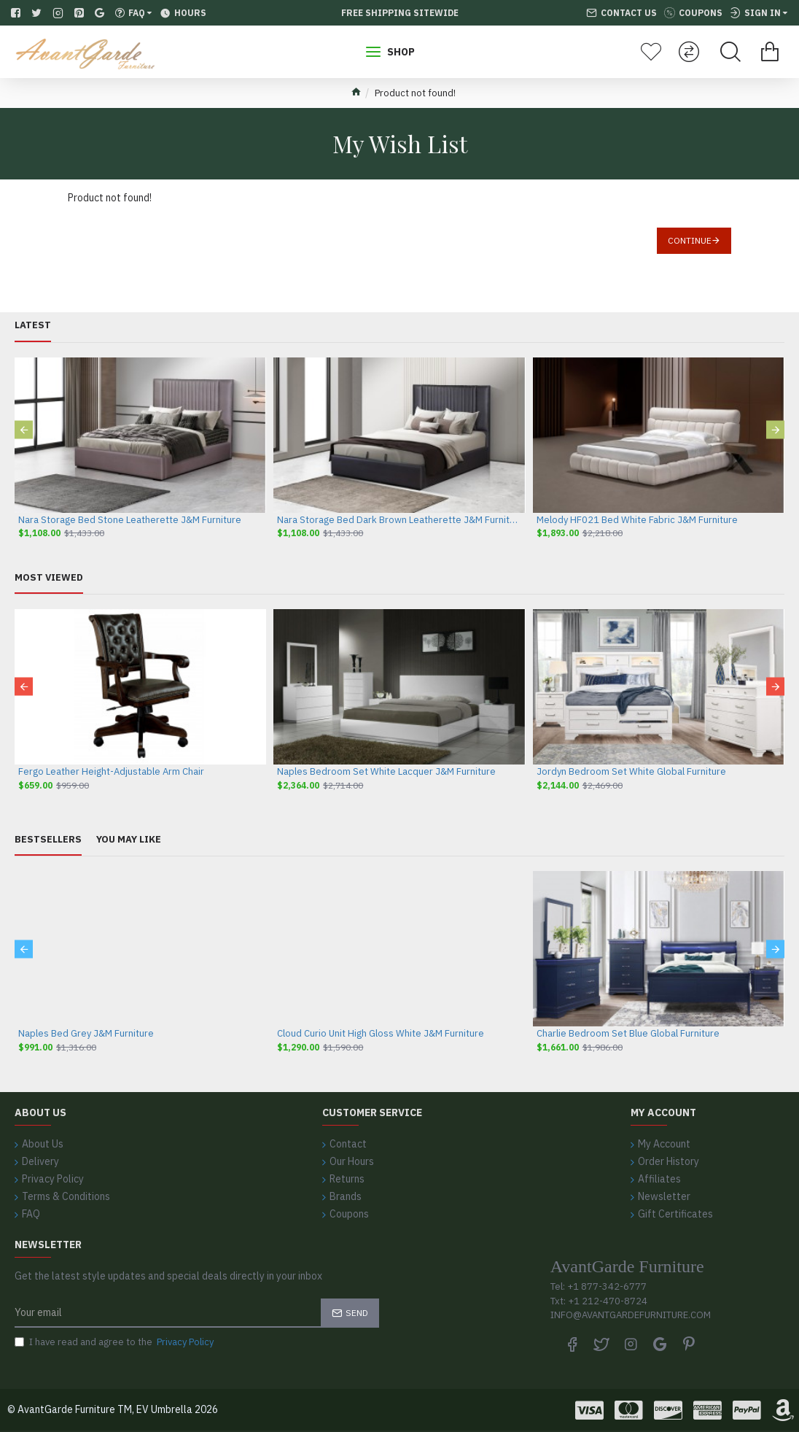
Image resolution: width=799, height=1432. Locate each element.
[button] (24, 430)
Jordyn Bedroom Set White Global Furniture (631, 772)
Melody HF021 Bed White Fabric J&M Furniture (637, 520)
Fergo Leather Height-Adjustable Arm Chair (111, 772)
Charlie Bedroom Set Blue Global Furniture (628, 1034)
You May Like (128, 839)
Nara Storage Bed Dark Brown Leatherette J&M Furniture (399, 520)
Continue (690, 240)
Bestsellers (48, 839)
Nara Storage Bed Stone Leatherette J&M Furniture (129, 520)
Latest (33, 325)
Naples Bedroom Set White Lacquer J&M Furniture (386, 772)
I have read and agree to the (115, 1342)
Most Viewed (49, 578)
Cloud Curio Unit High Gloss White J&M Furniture (380, 1034)
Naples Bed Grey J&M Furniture (86, 1034)
